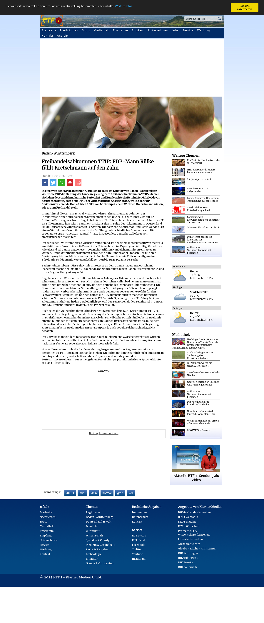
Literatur (92, 558)
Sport (86, 30)
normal (107, 493)
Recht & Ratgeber (97, 549)
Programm (120, 30)
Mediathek (101, 30)
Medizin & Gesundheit (100, 544)
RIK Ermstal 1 (186, 562)
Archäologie (94, 554)
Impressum (139, 512)
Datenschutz (140, 517)
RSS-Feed (138, 540)
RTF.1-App (139, 535)
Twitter (137, 549)
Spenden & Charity (98, 540)
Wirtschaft (93, 531)
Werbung (203, 30)
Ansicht (62, 35)
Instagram (139, 558)
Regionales (93, 512)
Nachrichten (69, 30)
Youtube (137, 554)
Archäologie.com (189, 544)
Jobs (175, 30)
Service (188, 30)
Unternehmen (158, 30)
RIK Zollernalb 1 (188, 567)
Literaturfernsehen (190, 539)
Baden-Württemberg (99, 517)
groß (120, 493)
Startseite (49, 30)
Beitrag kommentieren (103, 433)
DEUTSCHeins (187, 521)
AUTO (70, 493)
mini (82, 493)
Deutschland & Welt (98, 521)
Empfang (138, 30)
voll (131, 493)
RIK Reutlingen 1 (189, 553)
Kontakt (47, 35)
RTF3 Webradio (188, 517)
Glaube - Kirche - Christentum (197, 548)
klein (94, 493)
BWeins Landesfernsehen (194, 512)
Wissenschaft (94, 535)
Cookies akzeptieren (244, 7)
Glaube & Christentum (100, 563)
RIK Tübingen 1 (188, 557)
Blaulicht (92, 526)
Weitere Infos (123, 6)
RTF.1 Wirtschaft (189, 526)
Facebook (138, 544)
